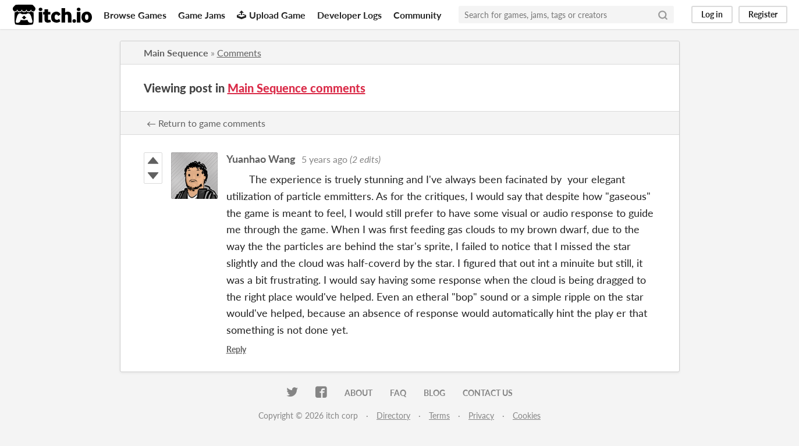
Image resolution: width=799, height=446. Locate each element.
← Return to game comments (206, 123)
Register (762, 14)
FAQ (398, 393)
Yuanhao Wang (261, 158)
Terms (439, 415)
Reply (236, 349)
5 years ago (324, 159)
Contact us (488, 393)
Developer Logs (349, 14)
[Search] (663, 14)
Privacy (481, 415)
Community (417, 14)
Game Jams (201, 14)
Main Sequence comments (296, 88)
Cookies (527, 415)
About (358, 393)
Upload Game (271, 14)
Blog (434, 393)
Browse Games (135, 14)
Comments (239, 52)
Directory (393, 415)
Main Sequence (176, 52)
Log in (712, 14)
